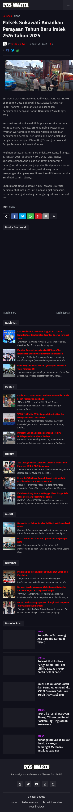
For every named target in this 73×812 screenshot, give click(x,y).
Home (14, 802)
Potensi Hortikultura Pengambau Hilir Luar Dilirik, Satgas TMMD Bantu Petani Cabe (51, 667)
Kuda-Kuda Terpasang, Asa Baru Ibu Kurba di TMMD (52, 639)
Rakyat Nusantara (52, 802)
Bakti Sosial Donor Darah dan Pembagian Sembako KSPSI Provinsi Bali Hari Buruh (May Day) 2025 (53, 689)
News (17, 16)
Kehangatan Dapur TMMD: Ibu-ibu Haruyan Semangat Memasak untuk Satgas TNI (53, 745)
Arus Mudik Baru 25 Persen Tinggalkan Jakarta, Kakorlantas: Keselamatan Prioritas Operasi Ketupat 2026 (43, 335)
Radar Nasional (30, 802)
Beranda (7, 16)
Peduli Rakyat (36, 806)
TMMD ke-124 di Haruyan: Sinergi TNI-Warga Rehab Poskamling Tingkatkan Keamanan (53, 719)
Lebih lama (62, 312)
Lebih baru (10, 312)
